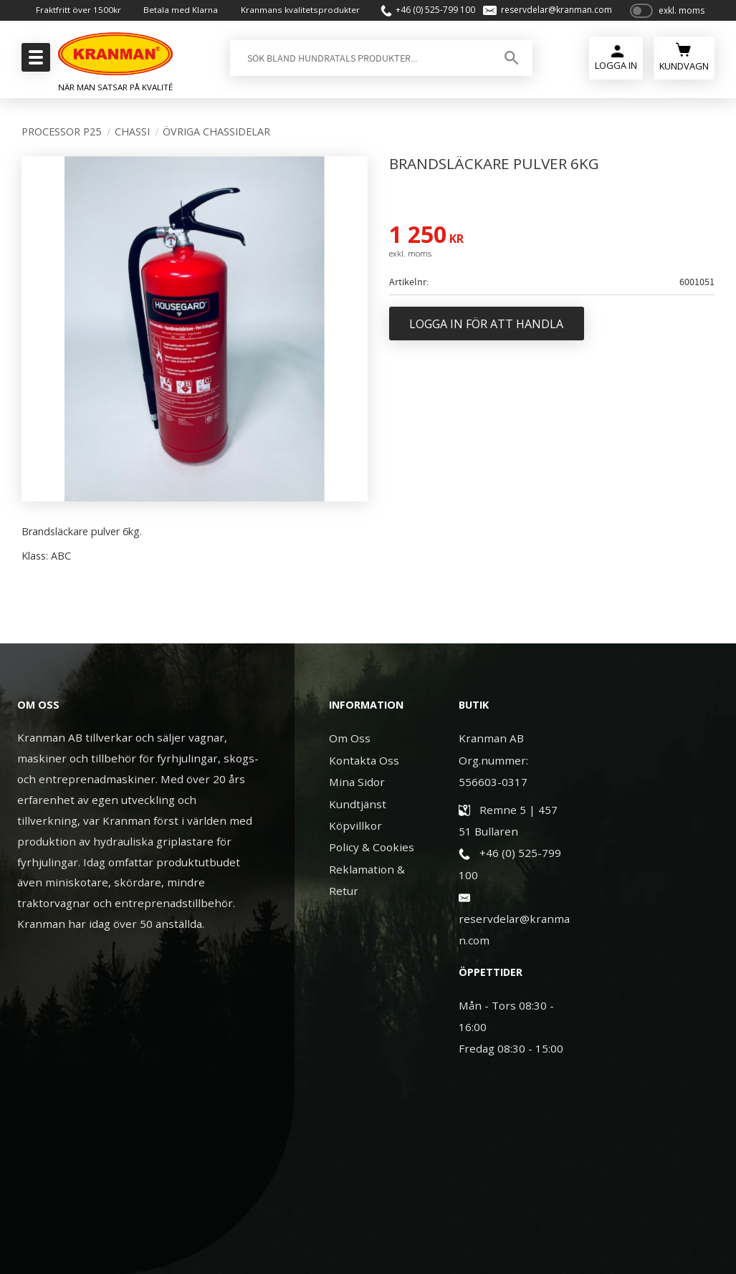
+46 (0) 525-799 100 (431, 15)
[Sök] (509, 69)
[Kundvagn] (684, 67)
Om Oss (350, 738)
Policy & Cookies (371, 847)
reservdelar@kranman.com (552, 15)
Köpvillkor (355, 825)
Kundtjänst (357, 804)
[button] (34, 62)
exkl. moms (681, 16)
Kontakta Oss (364, 760)
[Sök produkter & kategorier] (357, 69)
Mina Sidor (357, 782)
